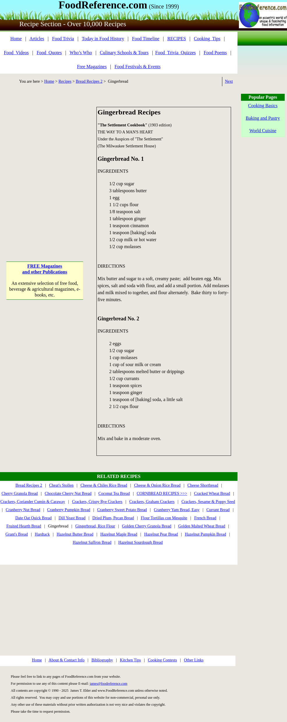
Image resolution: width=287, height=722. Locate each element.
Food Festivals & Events (138, 66)
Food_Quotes (49, 52)
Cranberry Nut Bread (23, 510)
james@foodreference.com (108, 684)
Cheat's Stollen (61, 485)
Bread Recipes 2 (89, 81)
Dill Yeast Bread (72, 518)
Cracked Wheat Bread (212, 493)
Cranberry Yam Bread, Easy (177, 510)
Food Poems (215, 52)
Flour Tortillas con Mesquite (164, 518)
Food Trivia (63, 38)
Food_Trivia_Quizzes (175, 52)
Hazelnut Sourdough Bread (140, 542)
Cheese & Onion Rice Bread (157, 485)
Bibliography (102, 660)
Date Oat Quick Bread (33, 518)
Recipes (65, 81)
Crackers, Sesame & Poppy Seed (208, 501)
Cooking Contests (162, 660)
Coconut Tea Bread (114, 493)
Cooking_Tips (207, 38)
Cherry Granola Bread (19, 493)
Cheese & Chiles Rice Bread (103, 485)
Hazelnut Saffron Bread (92, 542)
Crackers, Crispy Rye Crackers (97, 501)
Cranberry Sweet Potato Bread (122, 510)
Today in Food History (103, 38)
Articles (36, 38)
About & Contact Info (66, 660)
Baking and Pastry (263, 118)
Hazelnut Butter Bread (75, 534)
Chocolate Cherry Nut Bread (68, 493)
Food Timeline (145, 38)
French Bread (205, 518)
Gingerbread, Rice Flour (95, 526)
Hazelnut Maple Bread (118, 534)
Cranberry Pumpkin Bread (68, 510)
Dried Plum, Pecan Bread (113, 518)
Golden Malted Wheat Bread (201, 526)
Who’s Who (81, 52)
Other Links (193, 660)
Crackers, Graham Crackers (152, 501)
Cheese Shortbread (202, 485)
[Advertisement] (58, 165)
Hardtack (42, 534)
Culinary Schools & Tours (124, 52)
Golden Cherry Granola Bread (146, 526)
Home (16, 38)
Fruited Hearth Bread (23, 526)
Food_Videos (16, 52)
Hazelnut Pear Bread (161, 534)
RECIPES (176, 38)
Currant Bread (218, 510)
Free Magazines (92, 66)
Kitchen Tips (130, 660)
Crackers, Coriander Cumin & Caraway (32, 501)
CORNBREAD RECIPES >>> (162, 493)
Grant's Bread (17, 534)
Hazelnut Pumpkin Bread (205, 534)
